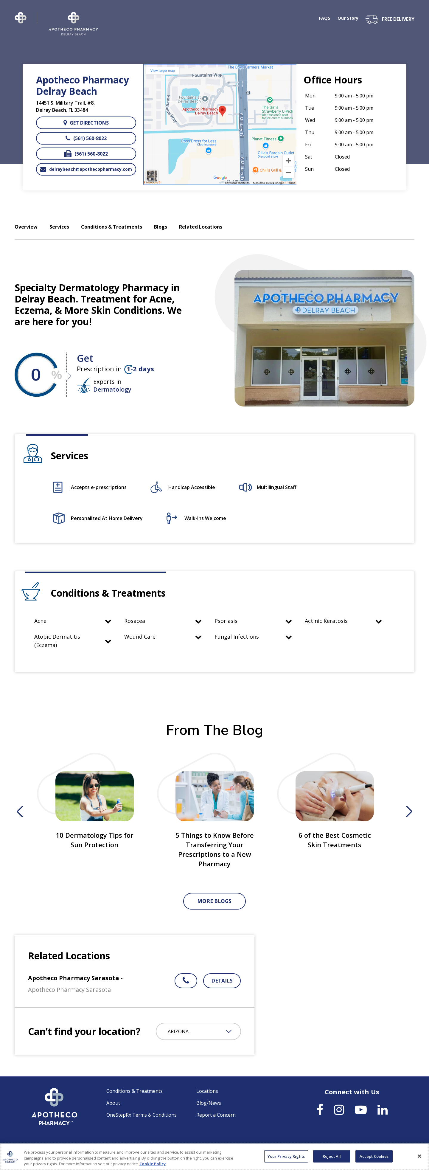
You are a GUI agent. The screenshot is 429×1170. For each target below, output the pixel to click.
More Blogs (214, 901)
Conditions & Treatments (111, 227)
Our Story (346, 18)
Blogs (160, 227)
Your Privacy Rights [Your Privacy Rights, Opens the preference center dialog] (286, 1158)
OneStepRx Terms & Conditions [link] (141, 1115)
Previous (20, 811)
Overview (26, 227)
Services (59, 227)
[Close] (419, 1158)
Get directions (86, 122)
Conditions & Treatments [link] (134, 1091)
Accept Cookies (374, 1158)
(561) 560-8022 (86, 138)
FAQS (322, 18)
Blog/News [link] (208, 1103)
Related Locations (200, 227)
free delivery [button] (398, 19)
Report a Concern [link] (216, 1115)
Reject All (332, 1158)
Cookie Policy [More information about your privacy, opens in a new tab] (152, 1166)
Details (222, 980)
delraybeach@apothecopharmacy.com (86, 169)
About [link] (113, 1103)
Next (409, 811)
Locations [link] (207, 1091)
